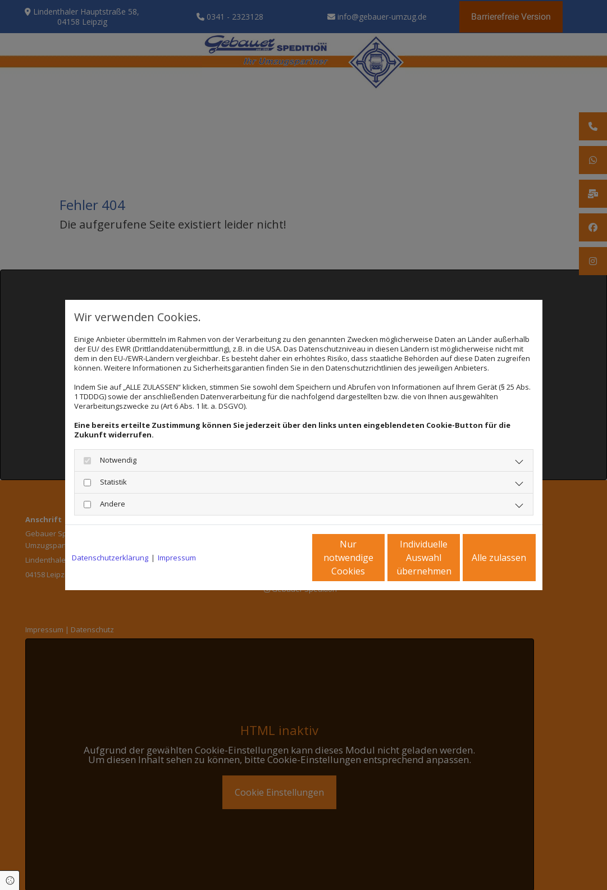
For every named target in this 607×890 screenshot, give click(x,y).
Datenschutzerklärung (110, 558)
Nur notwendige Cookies (270, 557)
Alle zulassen (484, 557)
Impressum (177, 558)
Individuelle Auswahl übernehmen (376, 557)
